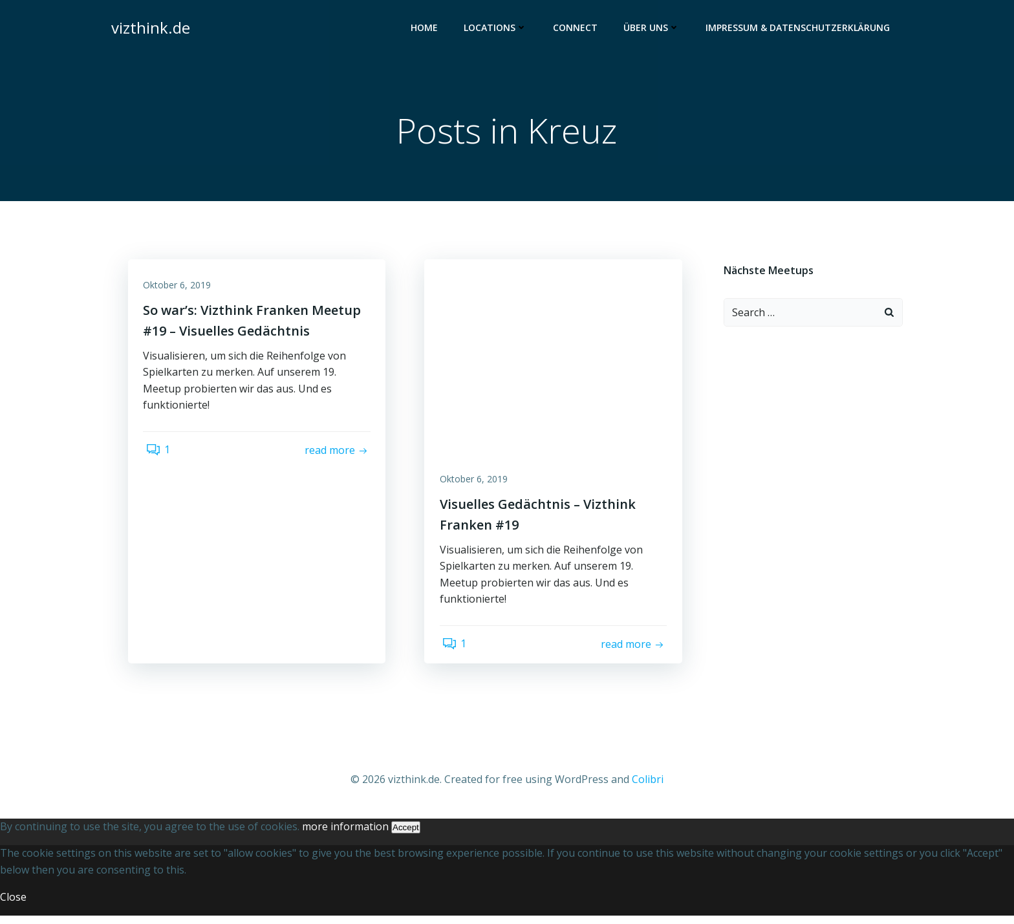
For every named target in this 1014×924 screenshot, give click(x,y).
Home (426, 29)
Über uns (654, 29)
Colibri (647, 788)
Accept (406, 836)
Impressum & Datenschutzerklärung (800, 29)
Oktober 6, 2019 (181, 291)
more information (345, 835)
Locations (498, 29)
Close (13, 904)
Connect (578, 29)
